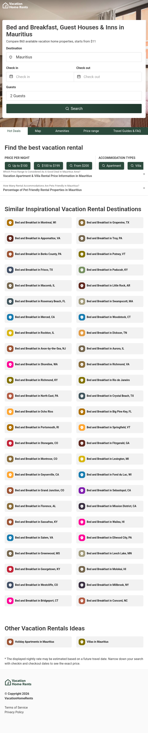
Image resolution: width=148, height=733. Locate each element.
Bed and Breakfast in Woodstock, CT (109, 317)
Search (73, 108)
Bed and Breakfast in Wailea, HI (105, 521)
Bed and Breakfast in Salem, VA (34, 537)
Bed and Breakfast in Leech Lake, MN (109, 553)
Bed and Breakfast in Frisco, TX (34, 269)
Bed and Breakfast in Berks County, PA (38, 254)
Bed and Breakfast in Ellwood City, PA (109, 537)
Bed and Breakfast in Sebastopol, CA (109, 490)
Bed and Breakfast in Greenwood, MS (37, 553)
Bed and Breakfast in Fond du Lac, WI (109, 474)
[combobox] (74, 57)
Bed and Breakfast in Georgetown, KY (37, 569)
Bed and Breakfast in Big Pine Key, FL (109, 411)
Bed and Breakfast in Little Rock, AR (108, 285)
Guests (11, 87)
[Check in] (45, 77)
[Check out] (113, 77)
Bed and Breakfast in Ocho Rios (34, 411)
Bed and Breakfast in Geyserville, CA (37, 474)
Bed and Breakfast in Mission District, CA (111, 506)
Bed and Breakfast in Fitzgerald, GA (108, 443)
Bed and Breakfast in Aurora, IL (105, 348)
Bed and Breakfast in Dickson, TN (107, 332)
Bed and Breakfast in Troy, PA (104, 238)
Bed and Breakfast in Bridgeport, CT (36, 600)
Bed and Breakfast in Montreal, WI (35, 222)
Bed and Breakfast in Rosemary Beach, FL (40, 301)
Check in (12, 68)
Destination (14, 48)
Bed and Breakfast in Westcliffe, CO (36, 584)
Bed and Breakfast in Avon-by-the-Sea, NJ (40, 348)
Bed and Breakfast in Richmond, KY (36, 380)
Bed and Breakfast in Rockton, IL (34, 332)
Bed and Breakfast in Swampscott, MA (110, 301)
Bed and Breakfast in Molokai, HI (106, 569)
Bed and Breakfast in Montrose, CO (36, 458)
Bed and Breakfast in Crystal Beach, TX (110, 395)
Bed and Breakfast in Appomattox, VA (37, 238)
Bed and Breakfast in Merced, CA (35, 317)
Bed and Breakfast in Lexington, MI (108, 458)
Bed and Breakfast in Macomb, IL (35, 285)
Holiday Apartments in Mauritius (34, 641)
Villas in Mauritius (97, 641)
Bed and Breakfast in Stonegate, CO (36, 443)
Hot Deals (14, 131)
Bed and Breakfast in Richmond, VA (108, 364)
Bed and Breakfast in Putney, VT (106, 254)
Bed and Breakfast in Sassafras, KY (36, 521)
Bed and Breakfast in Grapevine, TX (108, 222)
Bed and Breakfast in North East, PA (36, 395)
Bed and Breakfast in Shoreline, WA (36, 364)
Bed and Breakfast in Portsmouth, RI (37, 427)
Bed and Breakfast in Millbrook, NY (108, 584)
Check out (83, 68)
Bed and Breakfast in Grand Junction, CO (39, 490)
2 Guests (17, 96)
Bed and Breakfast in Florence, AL (35, 506)
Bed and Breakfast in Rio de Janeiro (108, 380)
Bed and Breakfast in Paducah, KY (107, 269)
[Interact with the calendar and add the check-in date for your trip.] (11, 77)
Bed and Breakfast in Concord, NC (107, 600)
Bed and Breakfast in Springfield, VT (108, 427)
